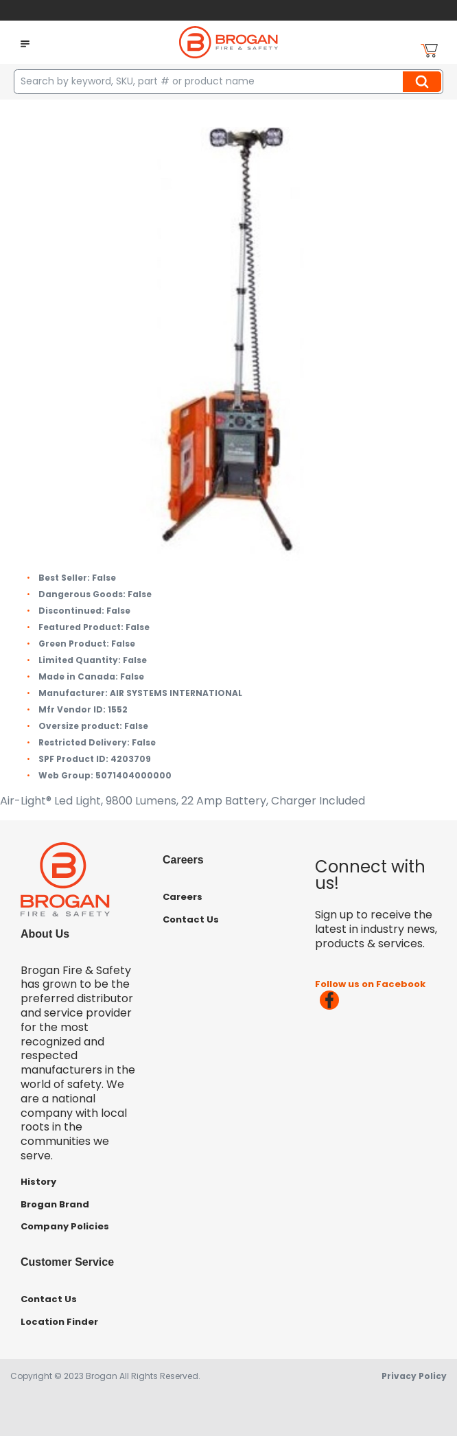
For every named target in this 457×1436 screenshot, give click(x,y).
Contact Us (191, 919)
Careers (182, 896)
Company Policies (65, 1226)
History (38, 1181)
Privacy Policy (414, 1376)
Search (424, 81)
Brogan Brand (55, 1204)
